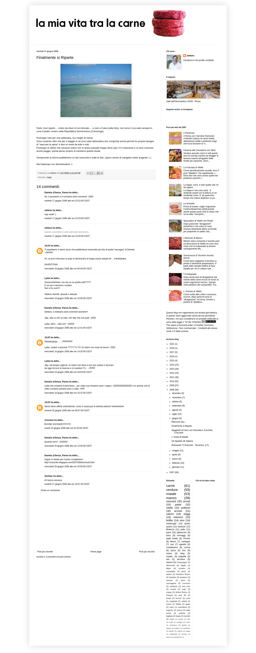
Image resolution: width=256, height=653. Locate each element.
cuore (188, 622)
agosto (175, 410)
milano (177, 628)
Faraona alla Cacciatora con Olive (199, 150)
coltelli (184, 601)
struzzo (184, 634)
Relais (172, 619)
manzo (171, 498)
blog (182, 553)
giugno (175, 418)
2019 (172, 348)
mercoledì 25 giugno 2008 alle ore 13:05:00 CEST (68, 446)
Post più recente (45, 551)
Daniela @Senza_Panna (56, 192)
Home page (96, 551)
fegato (183, 565)
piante (171, 631)
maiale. (169, 556)
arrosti (186, 501)
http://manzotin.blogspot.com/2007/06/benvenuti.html (69, 462)
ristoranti (171, 501)
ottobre (175, 401)
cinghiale (173, 601)
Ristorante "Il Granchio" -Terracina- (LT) (190, 445)
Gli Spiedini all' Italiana (182, 441)
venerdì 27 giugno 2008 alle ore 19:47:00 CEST (67, 484)
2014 (172, 365)
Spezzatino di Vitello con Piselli (198, 221)
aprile (175, 454)
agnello (182, 544)
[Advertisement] (96, 521)
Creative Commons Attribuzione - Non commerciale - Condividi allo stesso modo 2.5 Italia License (191, 328)
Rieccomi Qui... (179, 422)
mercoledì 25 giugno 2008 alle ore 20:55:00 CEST (68, 466)
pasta (178, 504)
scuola (173, 589)
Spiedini (172, 577)
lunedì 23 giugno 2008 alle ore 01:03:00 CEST (66, 428)
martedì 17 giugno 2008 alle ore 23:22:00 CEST (67, 200)
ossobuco (186, 628)
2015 (172, 360)
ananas (169, 580)
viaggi (48, 177)
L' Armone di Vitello (192, 291)
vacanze (182, 526)
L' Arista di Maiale (180, 437)
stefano (48, 210)
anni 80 (182, 595)
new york (186, 586)
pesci (183, 571)
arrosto (178, 511)
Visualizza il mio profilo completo (198, 60)
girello (184, 625)
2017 (172, 352)
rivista (169, 553)
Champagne (182, 562)
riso (184, 550)
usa (172, 544)
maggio (176, 450)
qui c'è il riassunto (123, 147)
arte (188, 619)
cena (188, 598)
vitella (169, 507)
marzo (175, 459)
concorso (186, 583)
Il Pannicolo (188, 133)
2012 (172, 373)
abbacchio (181, 532)
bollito (169, 520)
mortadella (170, 571)
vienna (169, 562)
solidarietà (173, 634)
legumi (168, 628)
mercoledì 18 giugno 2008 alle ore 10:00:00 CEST (68, 298)
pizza (173, 550)
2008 (172, 389)
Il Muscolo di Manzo (192, 238)
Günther (48, 476)
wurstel (187, 616)
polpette (182, 556)
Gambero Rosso (183, 574)
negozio (169, 610)
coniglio (179, 622)
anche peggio (43, 151)
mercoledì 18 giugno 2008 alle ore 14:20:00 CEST (68, 351)
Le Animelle (188, 203)
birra (183, 580)
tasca (168, 637)
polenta (182, 613)
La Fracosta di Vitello (193, 167)
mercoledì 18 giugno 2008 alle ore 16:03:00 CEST (68, 372)
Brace (173, 541)
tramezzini (177, 637)
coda (171, 622)
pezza (179, 610)
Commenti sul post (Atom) (58, 557)
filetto (168, 568)
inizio (171, 607)
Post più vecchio (147, 551)
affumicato (170, 565)
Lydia (47, 278)
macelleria (182, 607)
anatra (180, 619)
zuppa (168, 592)
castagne (186, 541)
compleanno (172, 547)
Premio (186, 538)
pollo (183, 529)
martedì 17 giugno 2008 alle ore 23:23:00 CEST (67, 218)
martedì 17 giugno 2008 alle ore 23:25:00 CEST (67, 236)
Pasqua (169, 595)
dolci (168, 535)
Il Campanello (189, 274)
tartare (169, 574)
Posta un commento (50, 490)
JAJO (47, 245)
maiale (171, 494)
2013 (172, 369)
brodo (168, 598)
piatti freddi (172, 538)
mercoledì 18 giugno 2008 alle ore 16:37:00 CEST (68, 393)
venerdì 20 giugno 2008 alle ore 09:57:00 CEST (67, 410)
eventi (168, 604)
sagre (188, 631)
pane (168, 532)
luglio (175, 414)
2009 (172, 385)
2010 (172, 381)
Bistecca (170, 529)
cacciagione (171, 583)
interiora (178, 517)
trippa (178, 616)
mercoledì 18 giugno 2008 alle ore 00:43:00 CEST (68, 268)
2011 (172, 377)
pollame (185, 507)
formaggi (181, 535)
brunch (179, 598)
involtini (182, 568)
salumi (170, 514)
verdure (172, 490)
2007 (172, 472)
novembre (177, 397)
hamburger (171, 523)
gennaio (176, 467)
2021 (172, 344)
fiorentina (173, 625)
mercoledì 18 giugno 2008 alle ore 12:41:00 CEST (68, 328)
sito (168, 559)
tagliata (169, 616)
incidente (173, 586)
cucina (187, 547)
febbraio (176, 463)
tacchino (181, 559)
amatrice (183, 577)
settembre (177, 405)
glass (188, 604)
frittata (178, 604)
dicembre (177, 393)
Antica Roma (181, 592)
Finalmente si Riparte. (182, 426)
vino (182, 520)
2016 (172, 356)
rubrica (179, 631)
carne (170, 485)
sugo (184, 589)
